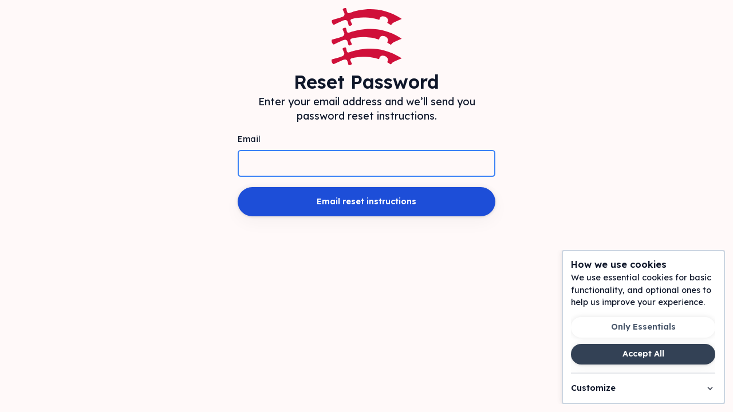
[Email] (366, 163)
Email (249, 139)
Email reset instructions (366, 201)
